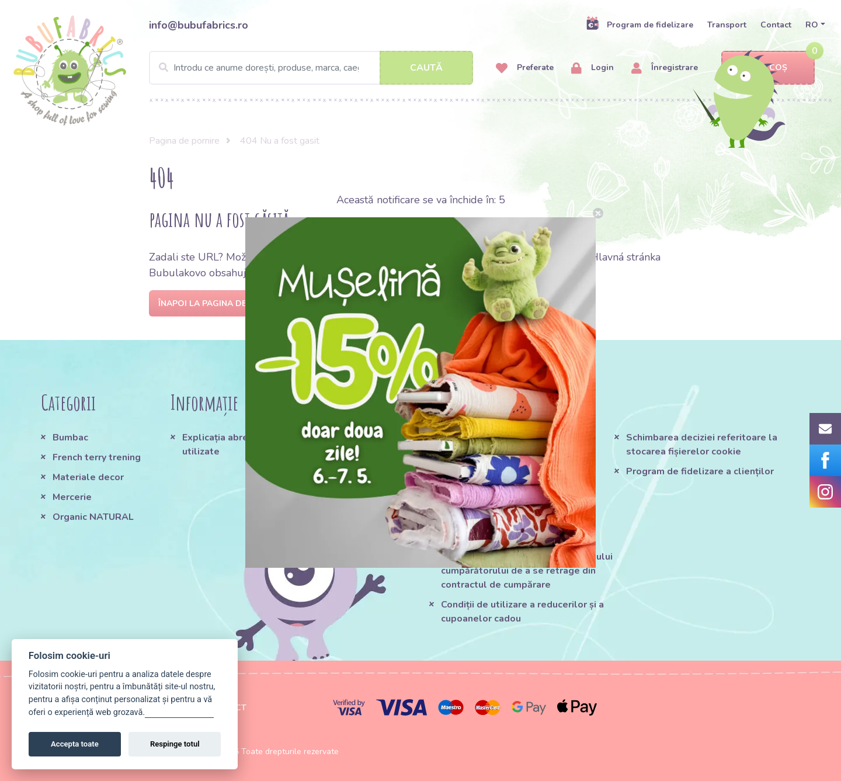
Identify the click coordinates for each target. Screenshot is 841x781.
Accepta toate (75, 744)
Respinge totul (175, 744)
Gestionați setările (179, 712)
